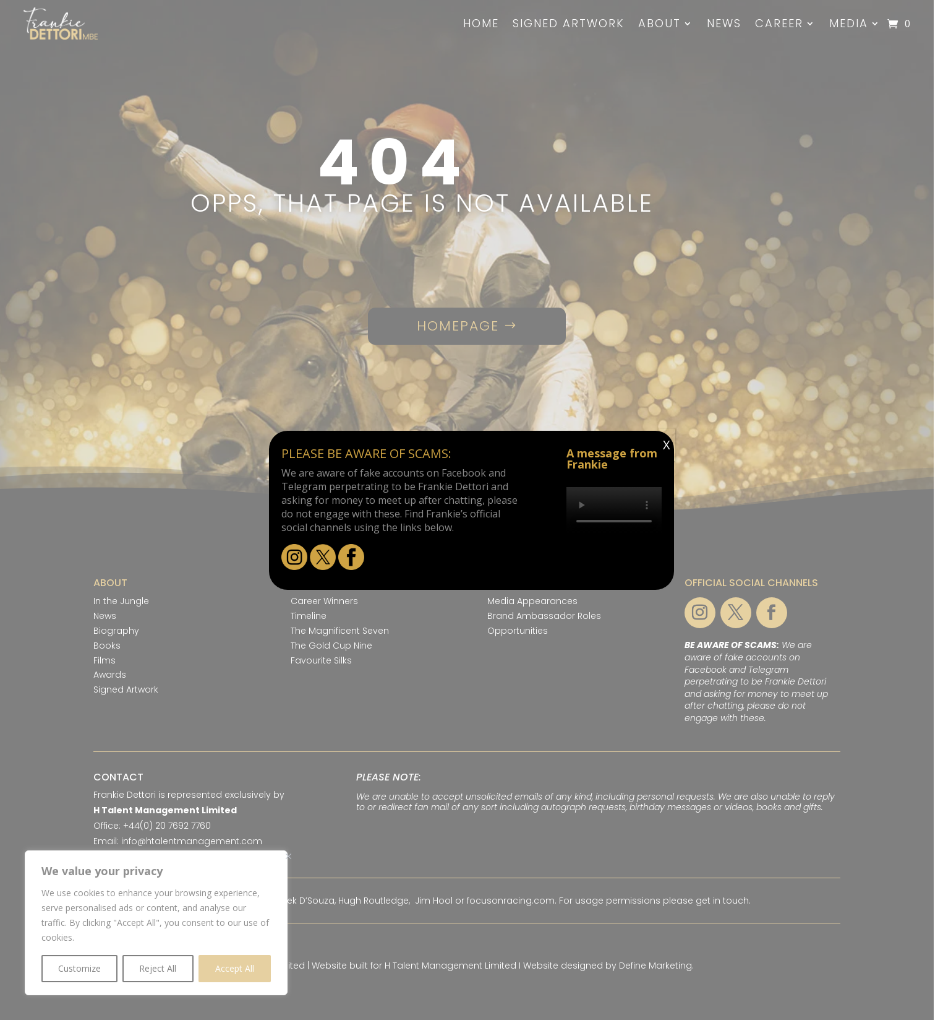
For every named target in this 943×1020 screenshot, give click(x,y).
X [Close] (666, 444)
